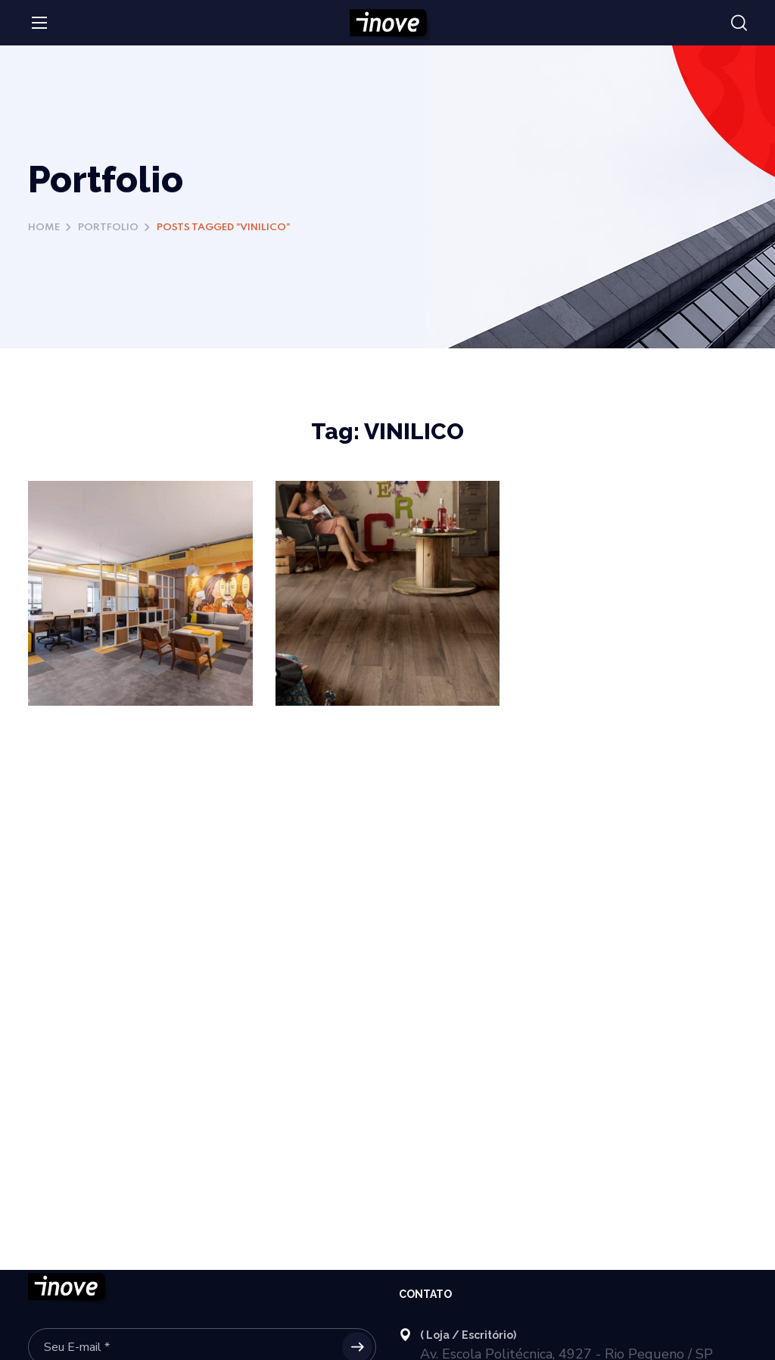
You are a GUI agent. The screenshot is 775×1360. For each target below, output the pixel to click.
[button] (739, 23)
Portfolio (108, 227)
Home (44, 227)
